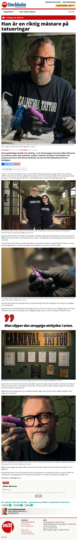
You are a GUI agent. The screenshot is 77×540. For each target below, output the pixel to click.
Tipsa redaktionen (27, 526)
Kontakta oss (25, 524)
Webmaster (25, 530)
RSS (4, 537)
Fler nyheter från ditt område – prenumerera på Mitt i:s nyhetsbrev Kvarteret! (35, 502)
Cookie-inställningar (27, 534)
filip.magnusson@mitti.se (17, 511)
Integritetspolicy (26, 532)
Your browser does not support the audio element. (14, 169)
